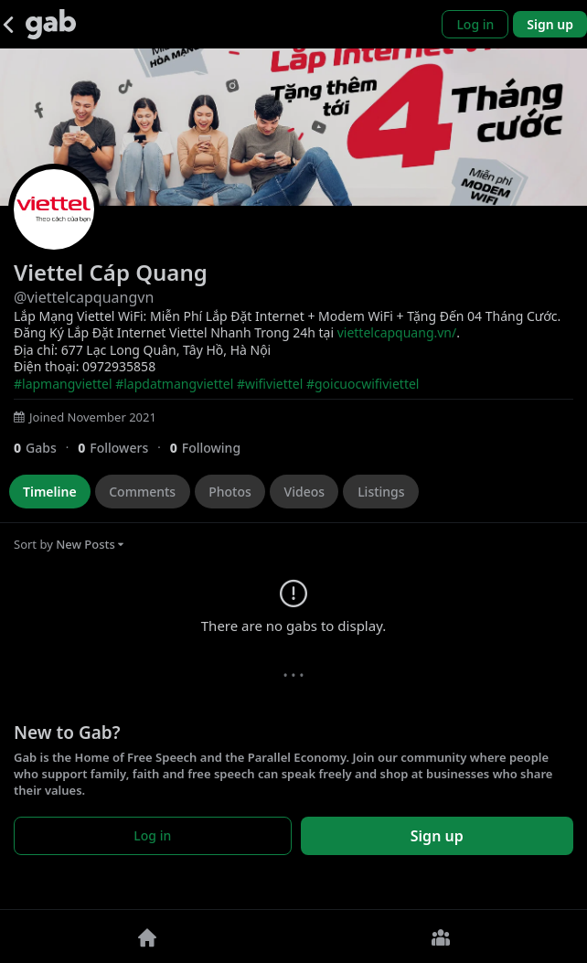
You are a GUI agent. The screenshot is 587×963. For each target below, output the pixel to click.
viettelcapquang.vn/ (397, 332)
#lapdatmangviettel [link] (174, 383)
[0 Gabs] (46, 447)
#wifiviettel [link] (270, 383)
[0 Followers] (123, 447)
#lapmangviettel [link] (63, 383)
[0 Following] (212, 447)
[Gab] (51, 24)
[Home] (147, 936)
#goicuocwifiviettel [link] (363, 383)
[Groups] (440, 936)
